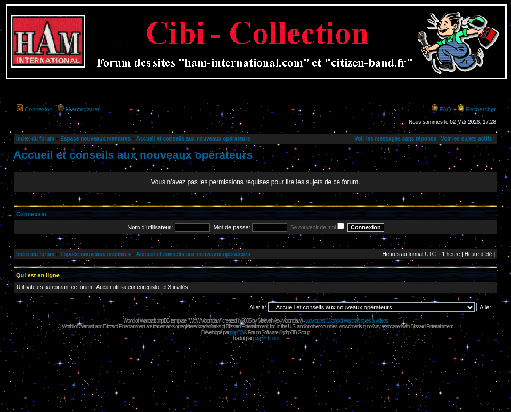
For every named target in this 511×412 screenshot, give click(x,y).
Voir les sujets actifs (466, 139)
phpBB (236, 332)
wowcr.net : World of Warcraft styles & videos (346, 321)
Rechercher (481, 109)
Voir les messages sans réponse (395, 139)
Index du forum (35, 139)
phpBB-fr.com (266, 338)
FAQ (445, 109)
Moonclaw (291, 321)
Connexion (39, 109)
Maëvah (265, 321)
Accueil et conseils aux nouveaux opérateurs (193, 139)
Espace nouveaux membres (95, 139)
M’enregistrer (83, 109)
